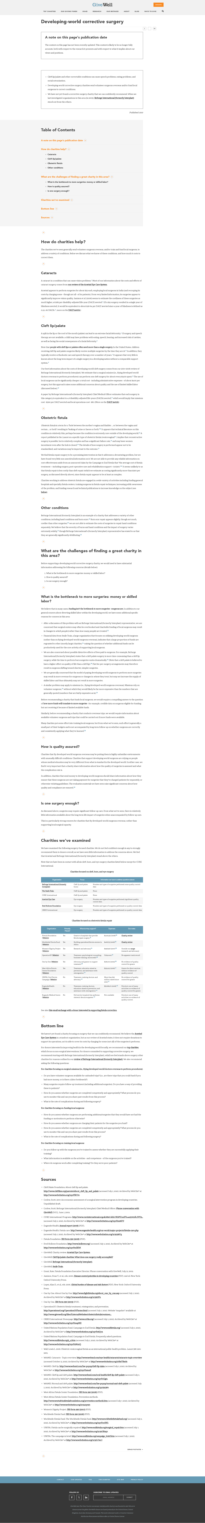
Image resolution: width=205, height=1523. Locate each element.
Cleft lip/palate (54, 159)
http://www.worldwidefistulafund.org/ (109, 1419)
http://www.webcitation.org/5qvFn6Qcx (84, 1332)
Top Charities (49, 11)
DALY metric (74, 310)
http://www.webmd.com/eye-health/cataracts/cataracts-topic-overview (109, 1358)
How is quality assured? (58, 187)
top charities (132, 1048)
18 (121, 466)
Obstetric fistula (55, 164)
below (44, 492)
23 (108, 630)
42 (81, 979)
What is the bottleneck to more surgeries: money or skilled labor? (78, 182)
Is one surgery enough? (58, 191)
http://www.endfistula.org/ (108, 1328)
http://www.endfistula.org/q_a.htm (59, 1340)
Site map (120, 1479)
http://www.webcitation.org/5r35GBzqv (90, 1432)
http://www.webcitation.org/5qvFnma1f (73, 1370)
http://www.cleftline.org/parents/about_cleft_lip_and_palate (71, 1191)
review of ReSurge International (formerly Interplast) (98, 1059)
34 (91, 948)
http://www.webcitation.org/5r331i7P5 (83, 1297)
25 (107, 659)
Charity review (126, 936)
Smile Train (58, 1267)
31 (90, 937)
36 (97, 957)
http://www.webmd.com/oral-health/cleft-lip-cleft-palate (99, 1375)
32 (116, 935)
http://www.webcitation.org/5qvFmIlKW (62, 1248)
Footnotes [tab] (134, 1449)
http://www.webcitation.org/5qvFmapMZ (62, 1323)
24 (83, 643)
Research (97, 11)
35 (116, 948)
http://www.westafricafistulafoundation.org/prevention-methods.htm (76, 1401)
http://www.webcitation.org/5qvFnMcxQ (62, 1344)
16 (78, 444)
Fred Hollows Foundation (51, 906)
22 (81, 534)
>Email (154, 28)
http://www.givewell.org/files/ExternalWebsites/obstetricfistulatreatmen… (77, 1315)
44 (96, 990)
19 (89, 519)
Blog (137, 11)
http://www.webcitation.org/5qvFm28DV (105, 1221)
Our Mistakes (113, 11)
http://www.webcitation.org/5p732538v (91, 1388)
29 (85, 730)
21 (58, 530)
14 (115, 437)
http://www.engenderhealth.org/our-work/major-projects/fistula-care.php (104, 1231)
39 (115, 961)
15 (111, 440)
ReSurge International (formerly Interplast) (114, 98)
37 (112, 955)
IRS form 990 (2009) (64, 1302)
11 (112, 398)
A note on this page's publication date (62, 140)
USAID (84, 11)
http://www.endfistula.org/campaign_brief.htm (93, 1436)
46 (94, 997)
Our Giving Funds (69, 11)
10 (58, 388)
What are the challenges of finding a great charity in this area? (75, 177)
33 (115, 941)
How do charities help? (53, 149)
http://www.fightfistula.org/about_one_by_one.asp (96, 1293)
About (126, 11)
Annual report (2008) (68, 1226)
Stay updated (76, 1479)
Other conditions (55, 168)
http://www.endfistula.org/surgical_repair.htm (103, 1428)
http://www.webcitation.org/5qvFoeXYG (90, 1423)
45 (117, 985)
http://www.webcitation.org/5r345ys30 (72, 1405)
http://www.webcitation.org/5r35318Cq (104, 1234)
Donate (158, 5)
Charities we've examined (55, 200)
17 (98, 448)
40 (84, 972)
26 (91, 663)
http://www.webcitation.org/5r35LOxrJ (84, 1440)
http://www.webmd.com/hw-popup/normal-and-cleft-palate (101, 1384)
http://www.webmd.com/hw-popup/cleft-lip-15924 (82, 1366)
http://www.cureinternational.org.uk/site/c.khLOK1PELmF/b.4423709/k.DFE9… (107, 1217)
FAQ (90, 1479)
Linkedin (86, 1497)
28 (97, 692)
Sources (45, 217)
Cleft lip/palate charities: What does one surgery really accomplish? (83, 1257)
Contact (60, 1479)
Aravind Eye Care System (78, 1253)
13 (139, 433)
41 (115, 968)
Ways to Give (150, 11)
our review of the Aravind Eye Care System (87, 285)
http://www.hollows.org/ (78, 1244)
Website (46, 938)
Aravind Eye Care (48, 899)
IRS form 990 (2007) (76, 1410)
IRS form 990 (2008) (70, 1239)
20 (68, 523)
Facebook (144, 28)
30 (74, 787)
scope (133, 949)
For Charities (104, 1479)
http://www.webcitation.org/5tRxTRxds (109, 1362)
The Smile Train (48, 891)
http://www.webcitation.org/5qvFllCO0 (61, 1195)
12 (100, 429)
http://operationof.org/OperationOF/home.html (65, 1311)
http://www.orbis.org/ (84, 1319)
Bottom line (47, 209)
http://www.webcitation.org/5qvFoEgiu (89, 1379)
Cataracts (52, 155)
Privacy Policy (137, 1479)
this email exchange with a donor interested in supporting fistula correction (83, 1010)
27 (62, 688)
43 (108, 981)
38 (82, 963)
